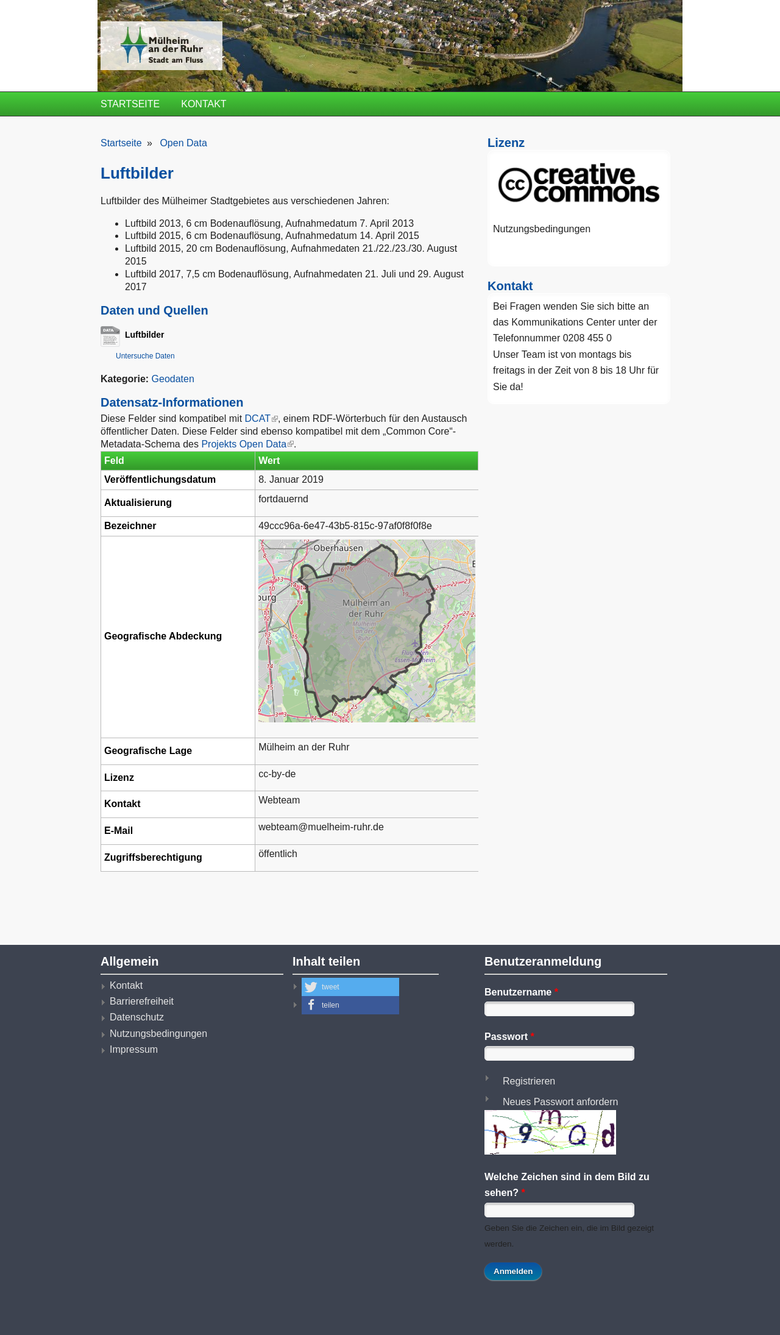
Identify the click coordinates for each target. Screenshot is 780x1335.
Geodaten (173, 379)
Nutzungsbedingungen (541, 229)
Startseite (130, 104)
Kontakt (203, 104)
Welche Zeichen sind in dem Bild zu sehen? (567, 1185)
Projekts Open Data (247, 444)
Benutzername (521, 992)
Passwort (509, 1036)
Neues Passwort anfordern (560, 1102)
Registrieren (529, 1081)
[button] (350, 987)
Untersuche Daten (145, 356)
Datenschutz (137, 1017)
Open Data (183, 143)
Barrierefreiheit (142, 1001)
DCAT (261, 418)
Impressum (134, 1049)
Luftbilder (140, 335)
